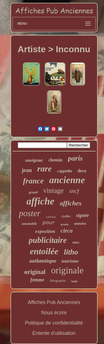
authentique (42, 261)
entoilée (44, 251)
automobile (29, 224)
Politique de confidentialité (54, 323)
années (80, 223)
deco (82, 170)
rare (44, 168)
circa (67, 230)
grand (33, 192)
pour (48, 223)
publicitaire (48, 240)
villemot (51, 216)
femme (37, 280)
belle (74, 281)
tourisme (70, 261)
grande (65, 224)
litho (71, 252)
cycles (65, 216)
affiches (71, 203)
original (35, 271)
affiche (40, 201)
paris (75, 158)
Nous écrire (54, 312)
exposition (45, 231)
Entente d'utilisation (54, 333)
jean (27, 170)
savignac (34, 160)
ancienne (67, 180)
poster (29, 213)
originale (67, 270)
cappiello (64, 171)
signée (82, 215)
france (33, 180)
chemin (55, 160)
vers (75, 242)
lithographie (58, 281)
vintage (53, 190)
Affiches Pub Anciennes (54, 302)
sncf (74, 190)
